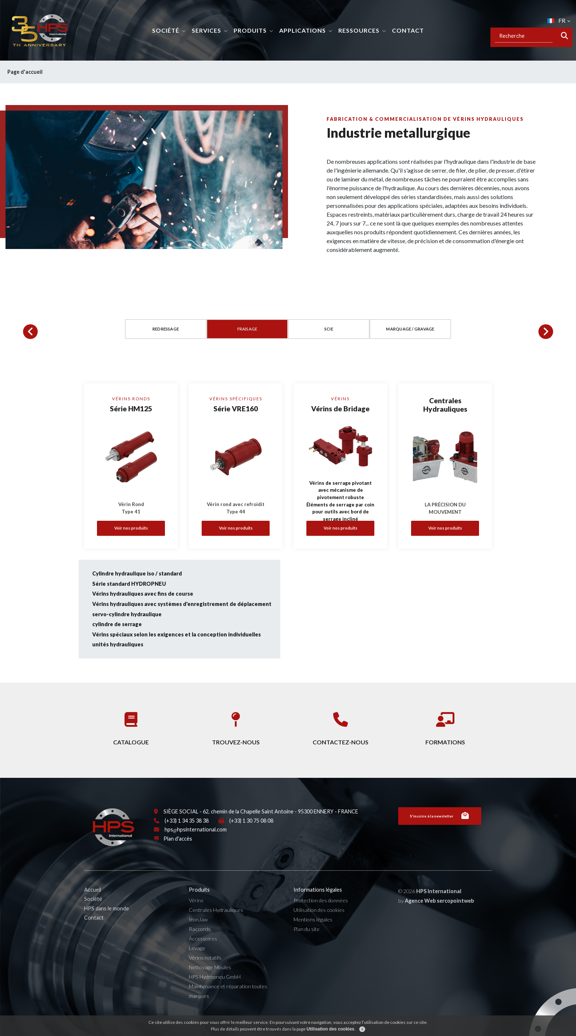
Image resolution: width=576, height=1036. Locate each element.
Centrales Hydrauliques (216, 926)
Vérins (196, 917)
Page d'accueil (30, 72)
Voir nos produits (131, 528)
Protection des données (321, 917)
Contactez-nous (340, 725)
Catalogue (131, 725)
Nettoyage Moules (210, 983)
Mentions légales (313, 936)
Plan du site (307, 945)
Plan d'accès (177, 855)
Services (206, 30)
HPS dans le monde (106, 924)
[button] (30, 331)
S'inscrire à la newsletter (439, 832)
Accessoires (203, 955)
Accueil (92, 906)
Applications (302, 30)
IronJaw (198, 936)
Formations (445, 725)
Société (165, 30)
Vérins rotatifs (205, 974)
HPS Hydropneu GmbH (215, 993)
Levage (197, 964)
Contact (408, 30)
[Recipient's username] (523, 36)
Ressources (358, 30)
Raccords (199, 945)
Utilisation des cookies (319, 926)
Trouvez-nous (236, 725)
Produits (250, 30)
